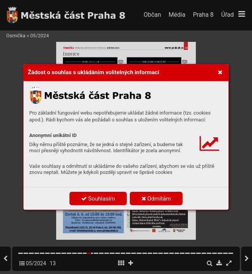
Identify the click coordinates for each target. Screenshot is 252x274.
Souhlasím (98, 198)
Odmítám (156, 198)
